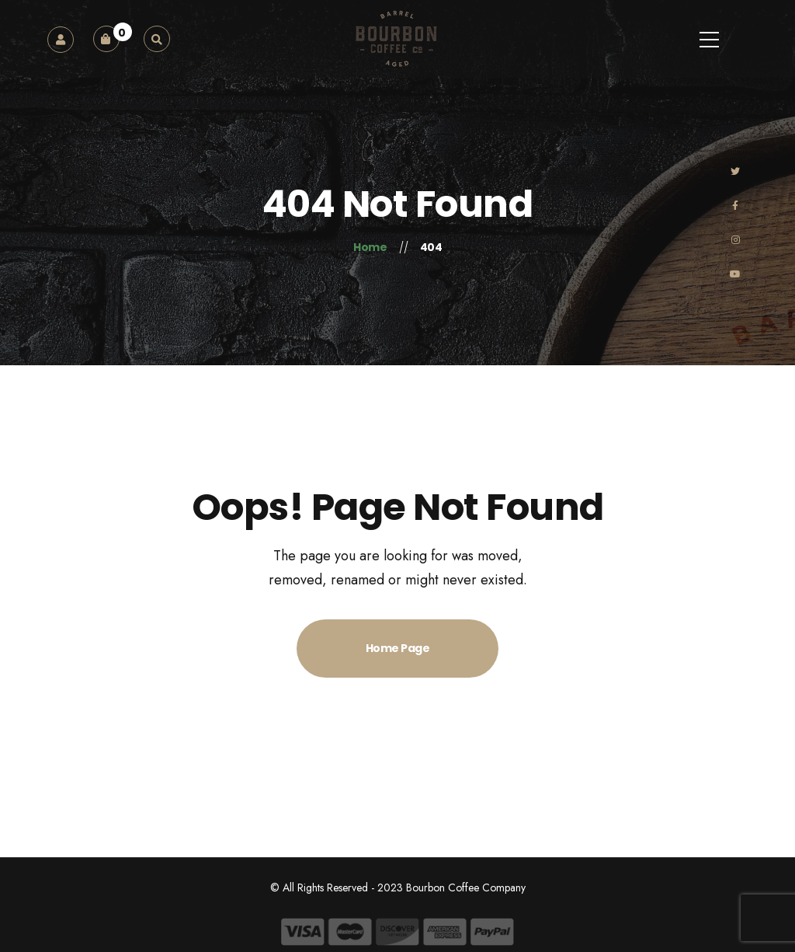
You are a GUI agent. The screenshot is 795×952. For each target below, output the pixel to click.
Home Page (398, 648)
